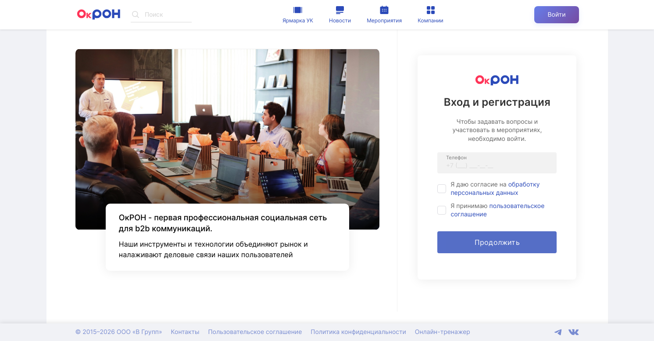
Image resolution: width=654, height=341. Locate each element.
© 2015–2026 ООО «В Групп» (118, 332)
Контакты (185, 332)
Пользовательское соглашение (255, 332)
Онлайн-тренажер (442, 332)
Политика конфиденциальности (358, 332)
